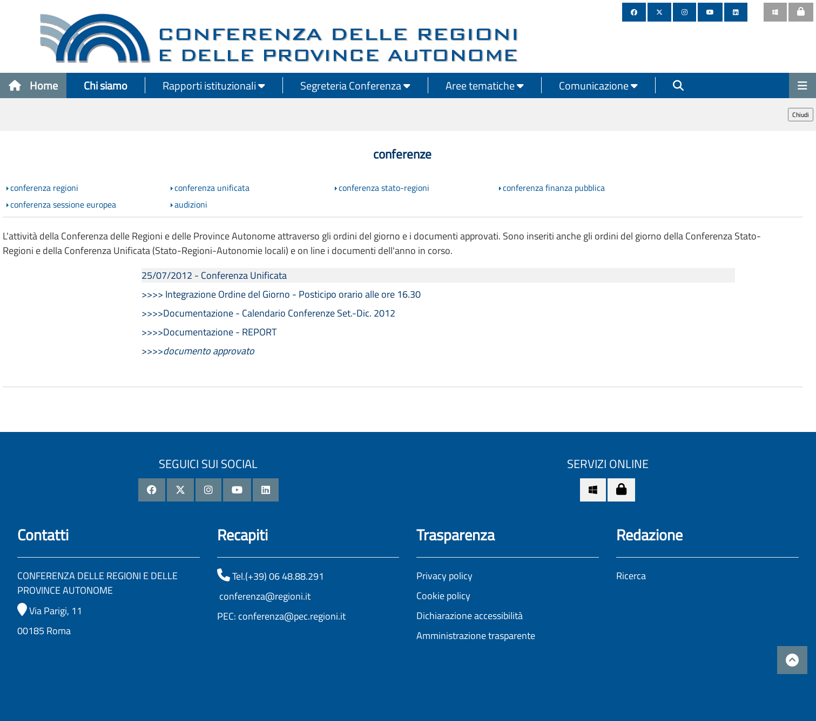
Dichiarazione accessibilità (469, 615)
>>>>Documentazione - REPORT (209, 332)
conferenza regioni (44, 187)
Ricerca (631, 575)
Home (33, 85)
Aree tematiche (485, 85)
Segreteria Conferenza (355, 85)
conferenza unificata (211, 187)
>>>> (197, 351)
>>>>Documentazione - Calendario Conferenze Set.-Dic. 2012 (268, 313)
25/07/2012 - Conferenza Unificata (214, 275)
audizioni (190, 204)
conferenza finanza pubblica (554, 187)
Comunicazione (598, 85)
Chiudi (800, 114)
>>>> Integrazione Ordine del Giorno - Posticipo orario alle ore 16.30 (281, 294)
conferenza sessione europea (63, 204)
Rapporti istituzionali (214, 85)
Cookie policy (443, 595)
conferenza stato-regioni (384, 187)
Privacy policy (444, 575)
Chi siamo (105, 85)
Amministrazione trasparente (475, 635)
